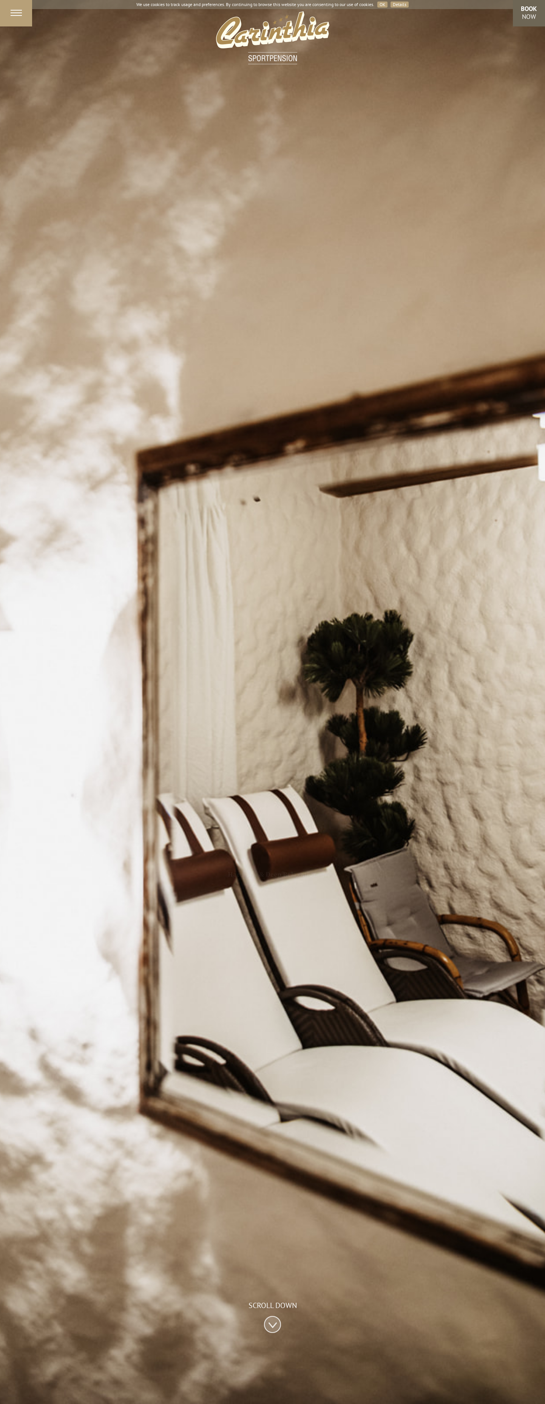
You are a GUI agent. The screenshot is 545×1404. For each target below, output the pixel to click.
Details (399, 4)
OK (382, 4)
